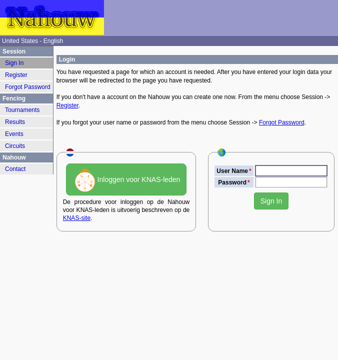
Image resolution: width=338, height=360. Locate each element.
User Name (232, 171)
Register (67, 105)
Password (232, 182)
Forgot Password (281, 122)
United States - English (32, 41)
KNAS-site (76, 218)
